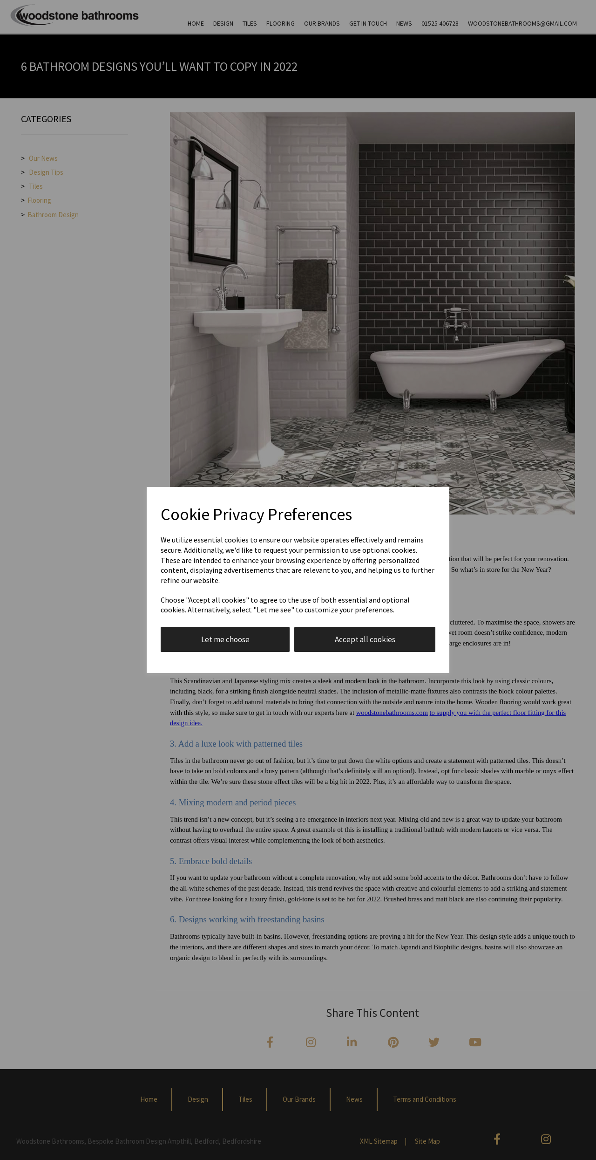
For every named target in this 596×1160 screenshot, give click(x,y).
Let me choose (225, 639)
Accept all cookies (365, 639)
